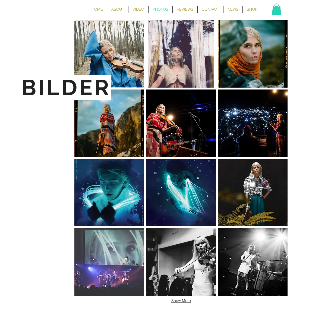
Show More (181, 300)
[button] (276, 9)
